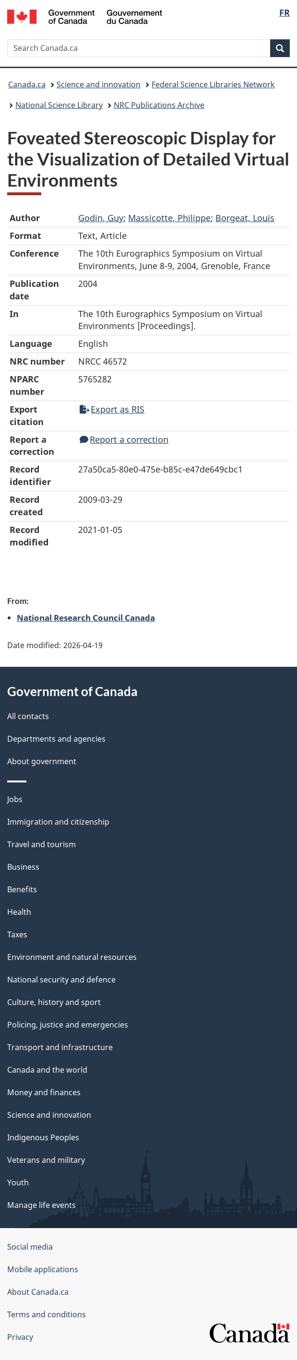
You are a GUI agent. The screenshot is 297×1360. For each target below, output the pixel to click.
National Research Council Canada (86, 617)
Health (19, 912)
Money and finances (44, 1092)
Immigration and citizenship (58, 821)
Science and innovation (99, 84)
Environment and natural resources (72, 957)
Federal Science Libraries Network (213, 84)
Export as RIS (112, 409)
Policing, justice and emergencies (67, 1024)
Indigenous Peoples (43, 1137)
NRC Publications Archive (159, 105)
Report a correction (124, 439)
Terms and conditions (46, 1314)
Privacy (20, 1337)
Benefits (22, 889)
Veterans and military (46, 1160)
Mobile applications (42, 1269)
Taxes (17, 934)
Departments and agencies (56, 738)
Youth (18, 1182)
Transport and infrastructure (60, 1047)
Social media (30, 1247)
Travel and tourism (41, 844)
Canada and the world (47, 1069)
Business (23, 867)
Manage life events (41, 1205)
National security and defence (61, 979)
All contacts (28, 716)
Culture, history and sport (54, 1002)
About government (41, 761)
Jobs (15, 799)
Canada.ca (27, 84)
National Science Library (59, 105)
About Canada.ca (38, 1292)
